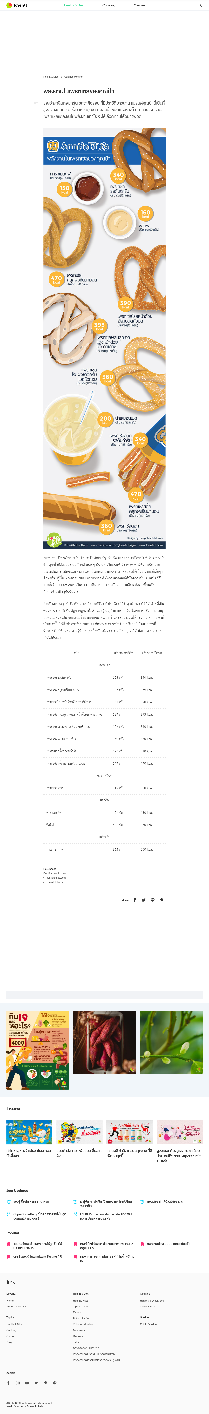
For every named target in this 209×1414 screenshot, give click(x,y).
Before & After (81, 1318)
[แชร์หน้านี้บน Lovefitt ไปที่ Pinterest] (161, 900)
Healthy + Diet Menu (152, 1300)
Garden (125, 5)
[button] (199, 5)
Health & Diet (88, 5)
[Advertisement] (104, 40)
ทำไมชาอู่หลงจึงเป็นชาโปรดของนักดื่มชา (28, 1153)
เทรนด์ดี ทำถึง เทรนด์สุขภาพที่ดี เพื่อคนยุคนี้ (129, 1153)
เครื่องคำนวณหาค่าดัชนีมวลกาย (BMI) (94, 1354)
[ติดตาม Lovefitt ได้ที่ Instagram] (17, 1383)
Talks (76, 1342)
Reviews (78, 1336)
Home (10, 1300)
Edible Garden (148, 1324)
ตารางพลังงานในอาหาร (86, 1348)
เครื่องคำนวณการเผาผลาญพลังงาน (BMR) (97, 1360)
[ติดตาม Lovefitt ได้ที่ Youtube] (27, 1383)
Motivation (79, 1330)
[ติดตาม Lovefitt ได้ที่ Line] (54, 1383)
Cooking (108, 5)
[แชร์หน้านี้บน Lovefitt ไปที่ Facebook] (135, 900)
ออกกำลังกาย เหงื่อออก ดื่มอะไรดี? (79, 1153)
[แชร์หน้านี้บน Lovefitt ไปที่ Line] (152, 900)
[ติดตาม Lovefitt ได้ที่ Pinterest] (45, 1383)
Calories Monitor (73, 77)
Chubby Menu (148, 1306)
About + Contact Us (18, 1306)
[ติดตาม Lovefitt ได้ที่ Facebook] (9, 1383)
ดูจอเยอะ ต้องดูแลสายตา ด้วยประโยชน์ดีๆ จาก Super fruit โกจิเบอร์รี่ (179, 1156)
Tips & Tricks (80, 1306)
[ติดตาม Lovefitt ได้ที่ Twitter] (36, 1383)
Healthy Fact (80, 1300)
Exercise (78, 1312)
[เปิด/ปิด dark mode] (11, 1282)
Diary (9, 1342)
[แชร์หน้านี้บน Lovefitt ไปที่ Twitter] (144, 900)
